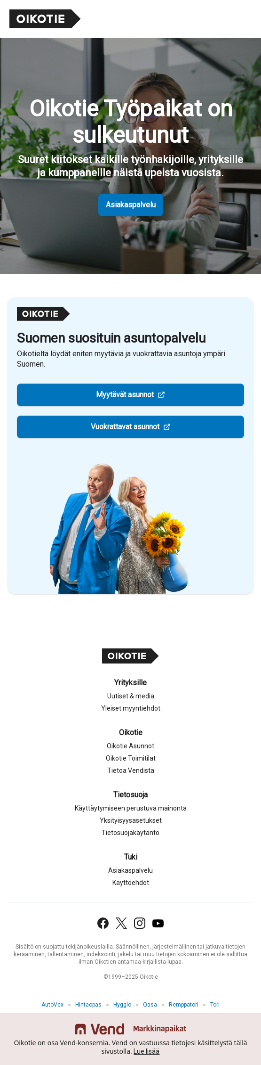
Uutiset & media (130, 696)
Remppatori (183, 1004)
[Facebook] (103, 923)
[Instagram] (139, 923)
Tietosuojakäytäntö (130, 832)
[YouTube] (158, 923)
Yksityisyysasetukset (131, 820)
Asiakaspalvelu (131, 204)
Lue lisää (146, 1051)
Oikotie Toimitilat (131, 758)
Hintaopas (88, 1004)
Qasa (150, 1004)
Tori (215, 1004)
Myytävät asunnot (125, 394)
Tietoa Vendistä (130, 770)
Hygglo (122, 1004)
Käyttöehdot (130, 882)
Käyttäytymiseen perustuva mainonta (131, 808)
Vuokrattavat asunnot (125, 426)
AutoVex (52, 1004)
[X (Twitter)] (121, 923)
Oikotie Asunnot (130, 746)
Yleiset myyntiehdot (130, 708)
